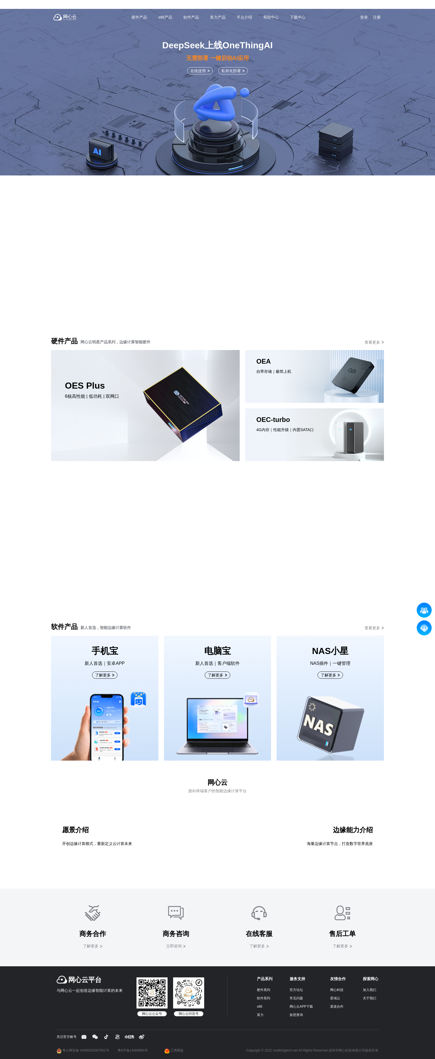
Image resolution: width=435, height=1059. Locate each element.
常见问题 (296, 998)
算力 (260, 1015)
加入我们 (369, 990)
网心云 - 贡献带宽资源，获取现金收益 (65, 17)
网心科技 (336, 990)
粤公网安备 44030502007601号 (83, 1050)
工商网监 (174, 1050)
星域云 (335, 998)
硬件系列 (263, 990)
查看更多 (372, 342)
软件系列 (263, 998)
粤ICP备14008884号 (133, 1050)
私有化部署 (231, 70)
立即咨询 (174, 946)
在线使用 (198, 70)
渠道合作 (336, 1006)
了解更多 (215, 234)
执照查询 (296, 1015)
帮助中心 (271, 17)
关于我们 (369, 998)
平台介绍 (244, 17)
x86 (259, 1006)
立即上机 (215, 520)
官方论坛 (296, 990)
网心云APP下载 (301, 1006)
